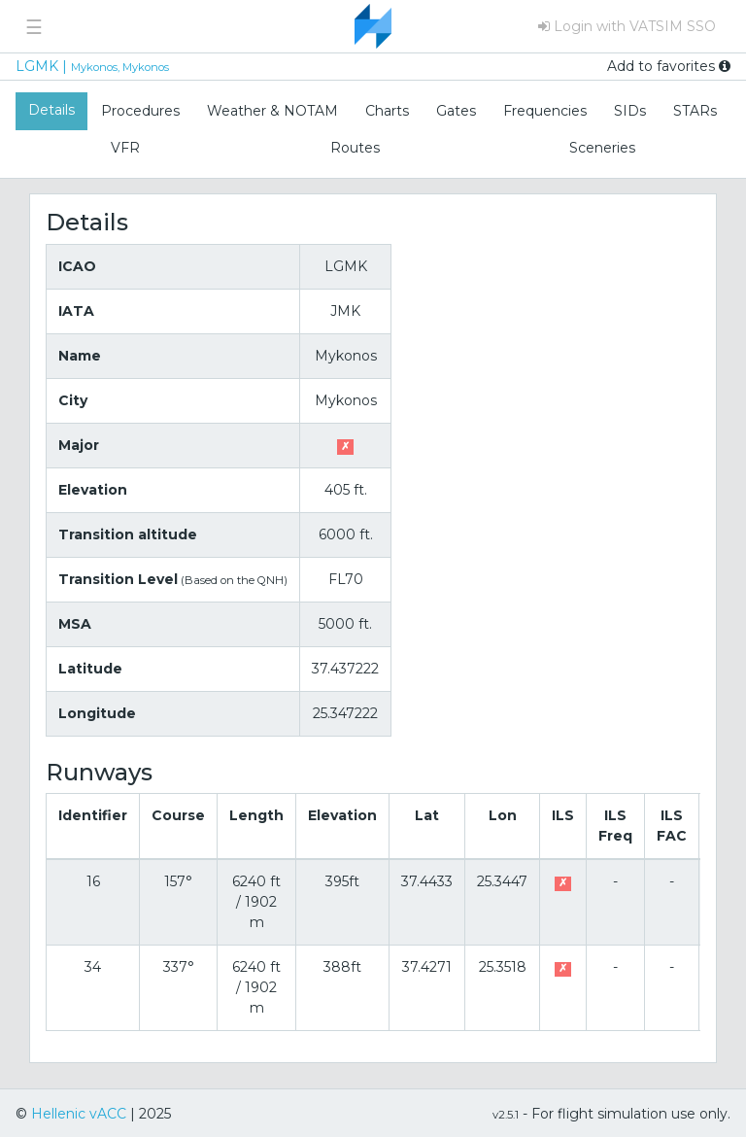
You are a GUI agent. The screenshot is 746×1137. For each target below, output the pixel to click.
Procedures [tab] (140, 111)
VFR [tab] (125, 147)
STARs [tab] (695, 111)
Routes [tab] (355, 147)
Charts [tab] (387, 111)
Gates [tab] (456, 111)
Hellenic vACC (78, 1113)
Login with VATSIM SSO (627, 26)
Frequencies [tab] (545, 111)
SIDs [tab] (630, 111)
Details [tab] (51, 110)
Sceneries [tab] (602, 147)
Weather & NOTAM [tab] (272, 111)
